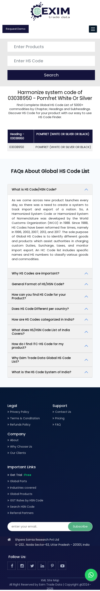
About (14, 440)
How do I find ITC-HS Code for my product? (38, 346)
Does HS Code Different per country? (40, 309)
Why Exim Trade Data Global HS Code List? (41, 360)
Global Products (21, 494)
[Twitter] (32, 566)
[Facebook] (11, 566)
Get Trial (20, 475)
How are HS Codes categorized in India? (43, 319)
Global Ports (18, 481)
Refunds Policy (20, 425)
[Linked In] (42, 566)
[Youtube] (62, 566)
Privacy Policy (19, 412)
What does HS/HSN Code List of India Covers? (41, 332)
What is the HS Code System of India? (41, 372)
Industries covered (23, 488)
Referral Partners (22, 513)
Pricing (59, 418)
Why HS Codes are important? (35, 273)
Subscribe (80, 526)
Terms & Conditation (25, 418)
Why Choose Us (21, 447)
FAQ (58, 425)
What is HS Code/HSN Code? (34, 189)
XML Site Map (50, 580)
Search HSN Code (22, 507)
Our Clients (18, 453)
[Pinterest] (52, 566)
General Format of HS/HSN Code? (38, 284)
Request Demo (15, 29)
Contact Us (63, 412)
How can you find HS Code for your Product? (39, 296)
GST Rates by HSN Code (26, 500)
